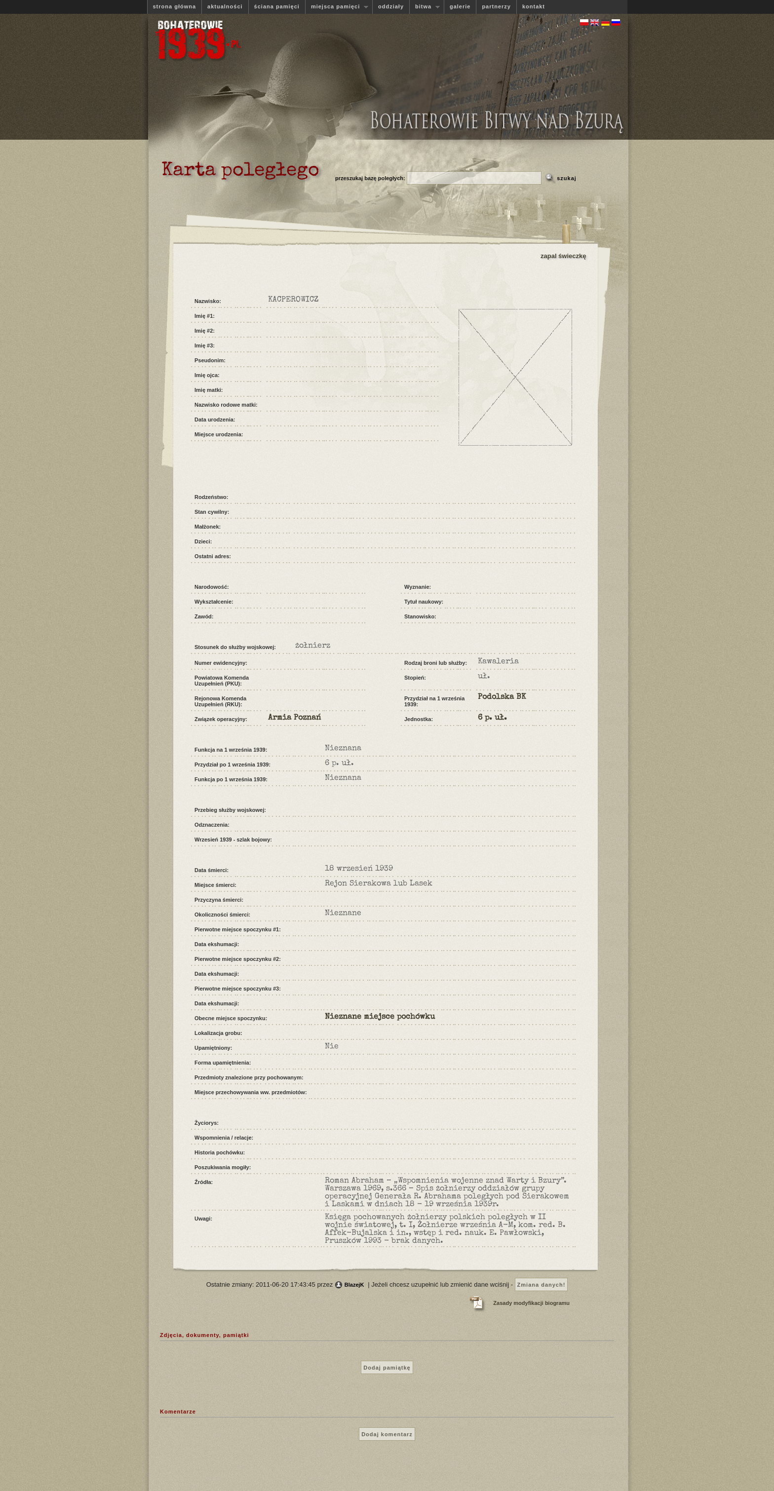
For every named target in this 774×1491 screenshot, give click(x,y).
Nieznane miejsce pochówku (380, 1017)
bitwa (424, 6)
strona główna (174, 6)
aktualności (225, 6)
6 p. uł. (492, 718)
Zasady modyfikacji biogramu (531, 1303)
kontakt (533, 6)
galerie (460, 6)
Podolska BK (502, 697)
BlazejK (354, 1285)
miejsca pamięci (336, 6)
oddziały (391, 6)
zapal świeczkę (563, 256)
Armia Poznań (294, 718)
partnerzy (496, 6)
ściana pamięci (277, 6)
